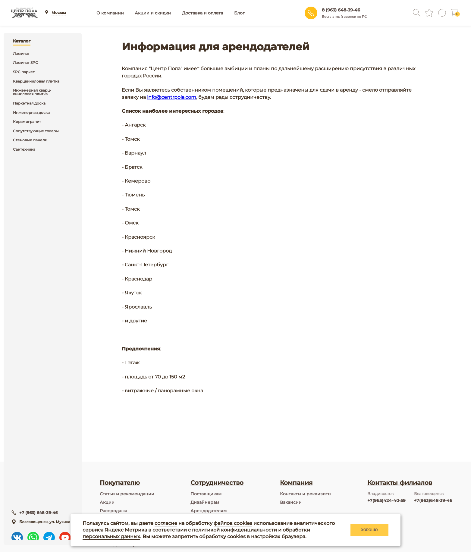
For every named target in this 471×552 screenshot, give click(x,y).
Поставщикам (205, 494)
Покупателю (120, 483)
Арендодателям (208, 510)
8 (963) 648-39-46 (341, 10)
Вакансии (291, 502)
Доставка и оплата (202, 13)
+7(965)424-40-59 (386, 500)
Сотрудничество (216, 483)
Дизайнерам (204, 502)
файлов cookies (233, 523)
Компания (296, 483)
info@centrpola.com (171, 97)
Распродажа (113, 510)
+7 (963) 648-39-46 (40, 509)
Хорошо (369, 530)
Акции (107, 502)
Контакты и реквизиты (305, 494)
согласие (166, 523)
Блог (239, 13)
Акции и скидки (153, 13)
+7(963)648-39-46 (433, 500)
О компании (110, 13)
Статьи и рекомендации (127, 494)
